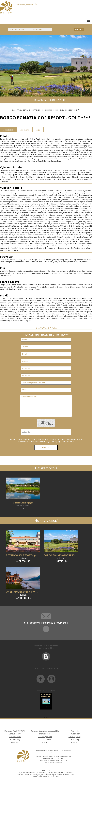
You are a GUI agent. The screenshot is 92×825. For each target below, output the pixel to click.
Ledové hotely (45, 739)
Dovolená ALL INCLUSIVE (14, 731)
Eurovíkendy (15, 739)
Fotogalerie (24, 129)
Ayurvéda (75, 731)
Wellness (15, 742)
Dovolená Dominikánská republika (44, 731)
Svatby (45, 742)
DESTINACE (26, 110)
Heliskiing (75, 739)
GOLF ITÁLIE (48, 110)
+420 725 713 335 (61, 761)
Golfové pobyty (15, 734)
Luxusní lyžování (45, 736)
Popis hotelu (8, 129)
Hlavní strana (17, 110)
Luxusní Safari (15, 736)
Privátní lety (75, 734)
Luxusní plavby (75, 736)
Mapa (38, 129)
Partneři (74, 742)
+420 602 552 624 (49, 761)
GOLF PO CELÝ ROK (37, 110)
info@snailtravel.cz (56, 763)
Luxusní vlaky (44, 734)
